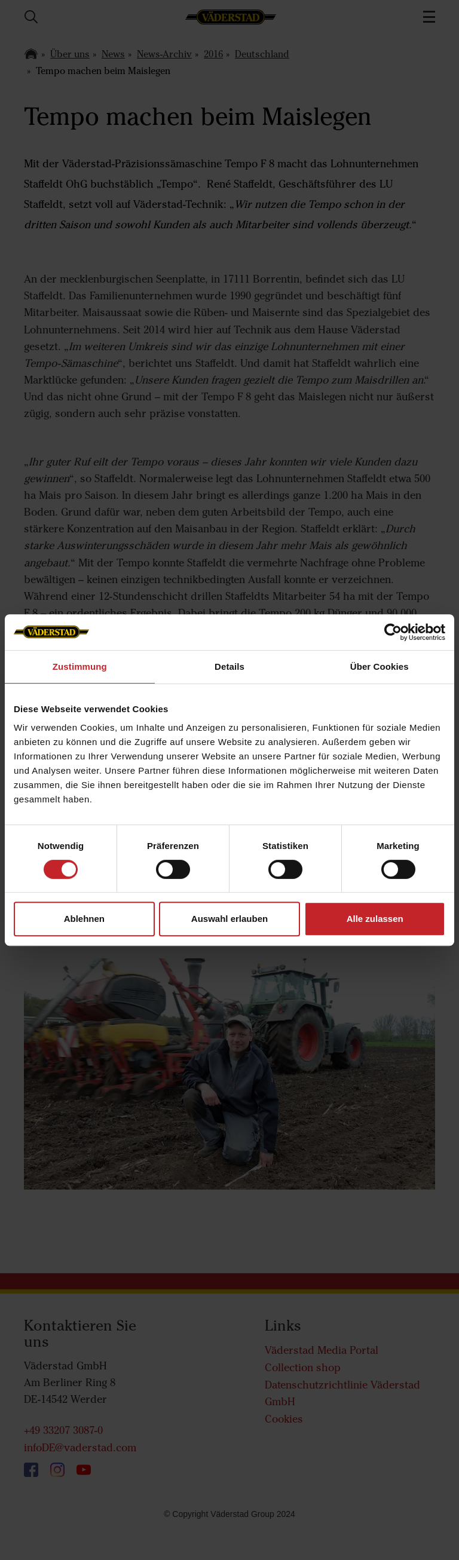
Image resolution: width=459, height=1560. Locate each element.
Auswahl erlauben (229, 919)
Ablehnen (84, 919)
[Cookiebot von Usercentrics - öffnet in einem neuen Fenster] (393, 632)
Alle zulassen (375, 919)
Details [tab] (229, 666)
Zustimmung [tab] (80, 666)
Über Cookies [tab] (379, 666)
